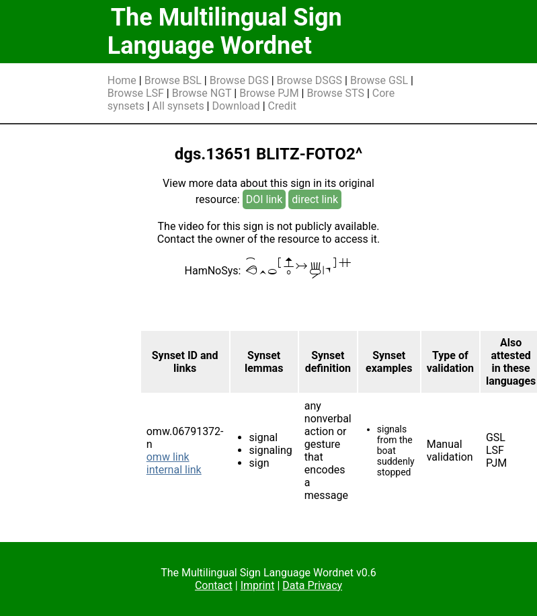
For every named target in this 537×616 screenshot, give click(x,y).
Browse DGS (239, 80)
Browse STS (335, 93)
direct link (315, 199)
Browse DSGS (310, 80)
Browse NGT (202, 93)
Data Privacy (312, 585)
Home (122, 80)
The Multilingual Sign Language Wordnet (225, 31)
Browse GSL (379, 80)
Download (235, 106)
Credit (282, 106)
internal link (174, 469)
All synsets (178, 106)
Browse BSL (173, 80)
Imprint (258, 585)
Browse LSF (136, 93)
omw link (168, 457)
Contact (214, 585)
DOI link (264, 199)
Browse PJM (268, 93)
